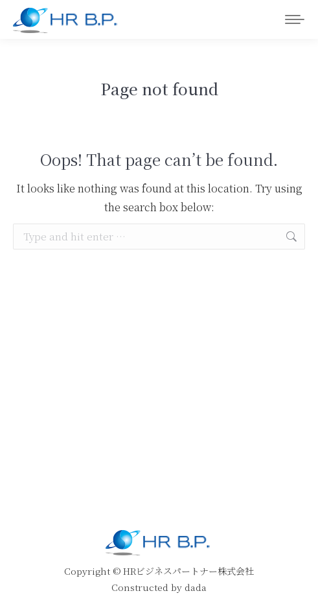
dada (196, 587)
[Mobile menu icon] (294, 19)
